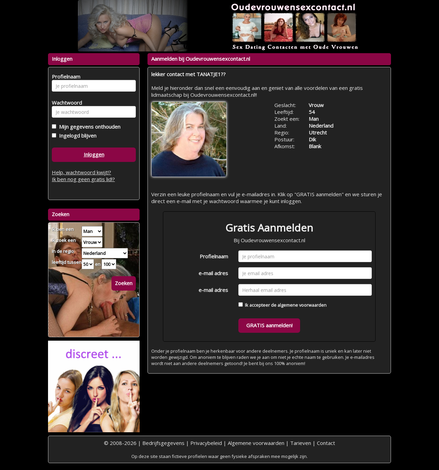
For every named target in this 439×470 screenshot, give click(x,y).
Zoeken (123, 283)
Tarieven (300, 442)
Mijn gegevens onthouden (88, 126)
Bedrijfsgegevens (163, 442)
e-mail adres (213, 273)
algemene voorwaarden (302, 305)
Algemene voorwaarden (256, 442)
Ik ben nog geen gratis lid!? (83, 179)
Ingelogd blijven (76, 135)
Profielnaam (214, 256)
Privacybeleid (206, 442)
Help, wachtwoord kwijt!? (81, 172)
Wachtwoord (65, 102)
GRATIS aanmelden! (269, 325)
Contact (326, 442)
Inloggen (94, 154)
